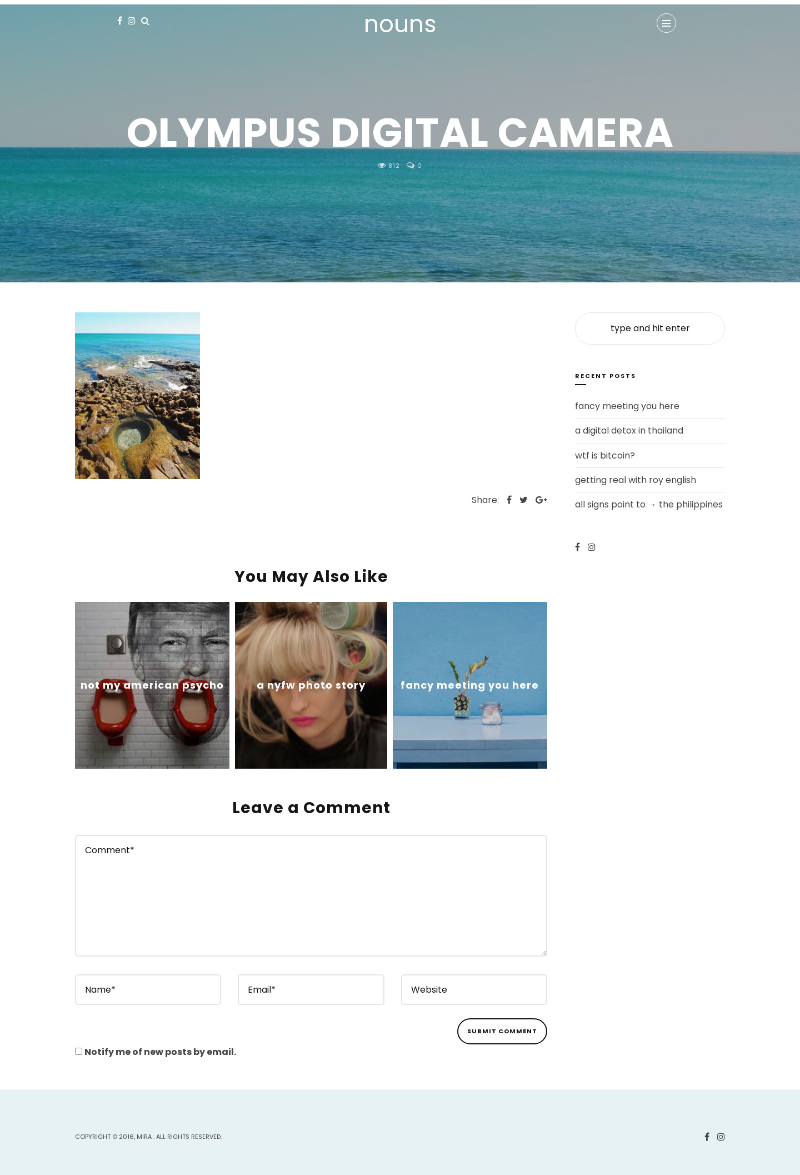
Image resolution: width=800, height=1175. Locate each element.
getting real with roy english (635, 480)
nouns (400, 24)
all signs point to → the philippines (649, 504)
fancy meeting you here (470, 685)
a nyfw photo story (311, 685)
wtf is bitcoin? (605, 455)
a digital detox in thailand (629, 430)
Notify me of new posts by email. (160, 1051)
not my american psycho (152, 685)
